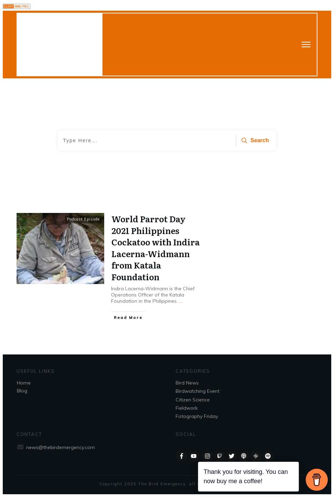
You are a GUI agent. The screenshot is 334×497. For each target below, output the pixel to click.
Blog (22, 391)
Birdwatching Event (197, 391)
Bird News (187, 383)
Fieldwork (187, 408)
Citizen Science (193, 400)
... (180, 301)
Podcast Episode (83, 219)
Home (24, 383)
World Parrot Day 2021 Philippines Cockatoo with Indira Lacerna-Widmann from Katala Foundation (155, 248)
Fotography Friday (197, 416)
